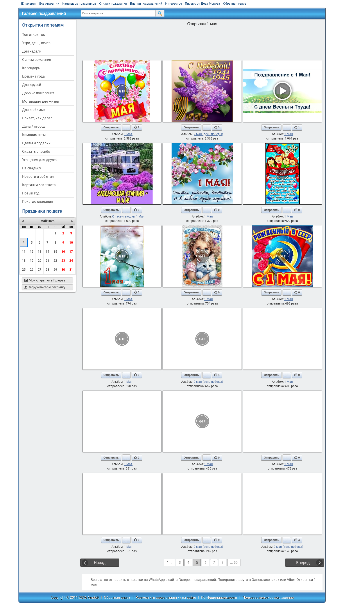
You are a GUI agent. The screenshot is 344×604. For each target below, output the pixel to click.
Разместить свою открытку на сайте (166, 597)
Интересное (173, 3)
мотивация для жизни (40, 101)
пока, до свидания (37, 202)
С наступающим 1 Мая (128, 216)
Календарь (31, 68)
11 (23, 251)
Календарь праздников (79, 3)
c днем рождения (36, 60)
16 (63, 251)
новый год (30, 193)
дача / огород (33, 126)
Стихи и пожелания (113, 3)
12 (31, 251)
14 (47, 251)
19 (31, 260)
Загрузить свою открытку (44, 287)
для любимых (33, 110)
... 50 (234, 562)
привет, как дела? (37, 118)
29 (55, 269)
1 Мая (128, 134)
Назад (100, 562)
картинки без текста (39, 185)
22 (55, 260)
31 (71, 269)
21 (47, 260)
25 (23, 269)
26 (31, 269)
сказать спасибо (36, 151)
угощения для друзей (39, 160)
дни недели (31, 51)
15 (55, 251)
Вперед (303, 562)
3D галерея (28, 3)
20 (39, 260)
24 (71, 260)
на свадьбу (31, 168)
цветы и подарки (36, 143)
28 (47, 269)
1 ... (169, 562)
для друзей (31, 85)
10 (71, 242)
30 (63, 269)
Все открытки (49, 3)
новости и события (38, 176)
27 (39, 269)
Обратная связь (234, 3)
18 (23, 260)
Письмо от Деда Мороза (202, 3)
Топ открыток (33, 35)
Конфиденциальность (219, 597)
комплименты (34, 135)
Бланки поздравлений (146, 3)
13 (39, 251)
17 (71, 251)
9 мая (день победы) (208, 134)
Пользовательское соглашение (268, 597)
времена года (33, 76)
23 (63, 260)
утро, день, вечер (36, 43)
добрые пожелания (38, 93)
